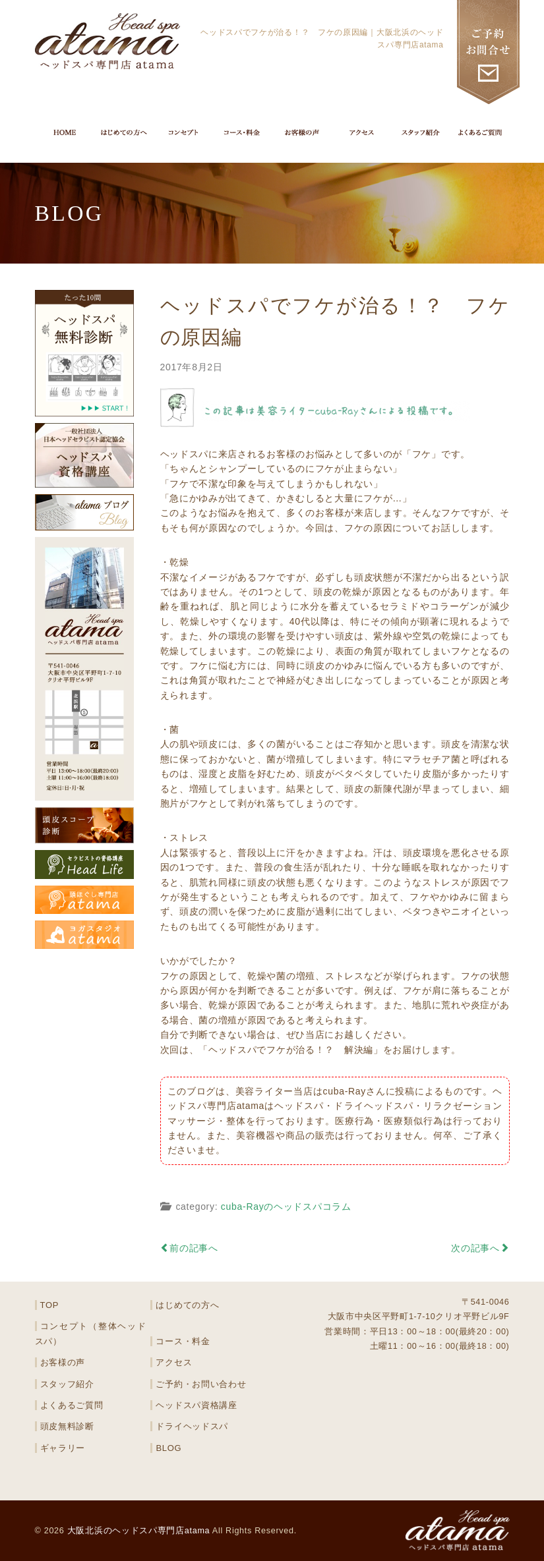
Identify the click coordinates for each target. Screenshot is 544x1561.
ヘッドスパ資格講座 (196, 1405)
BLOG (168, 1448)
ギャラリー (63, 1448)
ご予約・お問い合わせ (201, 1384)
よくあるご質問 (72, 1405)
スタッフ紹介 (67, 1384)
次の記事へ (480, 1248)
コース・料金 (183, 1341)
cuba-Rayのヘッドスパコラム (286, 1206)
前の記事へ (189, 1248)
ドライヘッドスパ (192, 1426)
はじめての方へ (187, 1305)
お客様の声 (63, 1362)
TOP (49, 1305)
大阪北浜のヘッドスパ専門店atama (138, 1530)
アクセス (174, 1362)
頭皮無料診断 (67, 1426)
